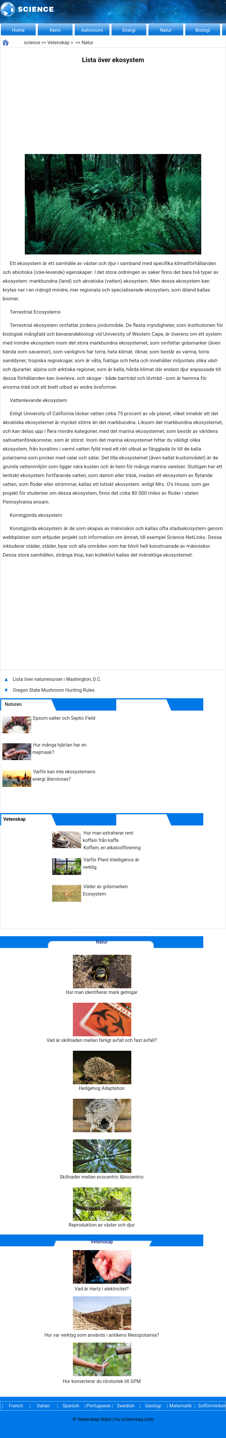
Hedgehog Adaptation (101, 1071)
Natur (166, 30)
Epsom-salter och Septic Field (64, 718)
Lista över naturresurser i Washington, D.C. (58, 679)
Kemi (55, 30)
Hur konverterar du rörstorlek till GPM (102, 1363)
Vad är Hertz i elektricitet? (101, 1271)
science (32, 42)
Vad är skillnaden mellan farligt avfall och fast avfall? (102, 1023)
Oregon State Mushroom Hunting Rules (53, 690)
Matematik (180, 1406)
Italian (43, 1406)
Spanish (71, 1406)
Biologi (203, 30)
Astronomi (92, 30)
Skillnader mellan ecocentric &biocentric (102, 1159)
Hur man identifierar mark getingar (102, 975)
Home (18, 30)
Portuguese (98, 1406)
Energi (129, 30)
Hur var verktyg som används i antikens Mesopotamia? (102, 1317)
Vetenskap (59, 42)
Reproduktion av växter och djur (102, 1207)
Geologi (153, 1406)
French (16, 1406)
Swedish (126, 1406)
